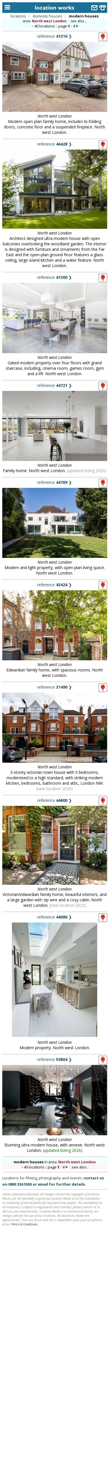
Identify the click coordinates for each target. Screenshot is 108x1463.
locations (18, 16)
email (43, 1184)
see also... (79, 21)
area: (45, 21)
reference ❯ (54, 36)
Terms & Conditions (24, 1224)
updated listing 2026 (62, 1150)
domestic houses (47, 16)
